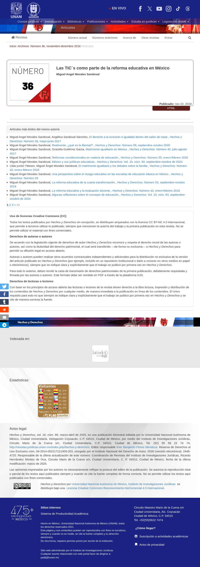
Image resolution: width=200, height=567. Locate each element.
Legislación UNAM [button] (175, 21)
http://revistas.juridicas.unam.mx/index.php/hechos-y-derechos (50, 447)
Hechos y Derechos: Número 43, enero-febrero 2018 (146, 190)
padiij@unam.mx (50, 557)
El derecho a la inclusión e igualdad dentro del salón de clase (128, 137)
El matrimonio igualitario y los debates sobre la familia (113, 165)
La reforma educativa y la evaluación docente (81, 190)
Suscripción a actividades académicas (161, 536)
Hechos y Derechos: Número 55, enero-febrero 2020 (154, 157)
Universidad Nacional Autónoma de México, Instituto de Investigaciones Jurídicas (123, 484)
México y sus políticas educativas (73, 161)
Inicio (13, 46)
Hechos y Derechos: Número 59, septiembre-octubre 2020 (132, 145)
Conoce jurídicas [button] (30, 21)
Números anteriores (105, 37)
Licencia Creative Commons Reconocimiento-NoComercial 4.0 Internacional (115, 488)
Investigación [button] (54, 21)
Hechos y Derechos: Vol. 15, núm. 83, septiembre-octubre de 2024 (139, 161)
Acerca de (129, 37)
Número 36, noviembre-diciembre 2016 (56, 46)
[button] (19, 37)
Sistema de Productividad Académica (64, 513)
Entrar (168, 37)
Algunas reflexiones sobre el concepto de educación (85, 194)
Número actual (77, 37)
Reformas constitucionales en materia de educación (85, 157)
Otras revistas (150, 37)
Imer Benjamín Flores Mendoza (136, 447)
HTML (171, 108)
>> (18, 204)
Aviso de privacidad (149, 544)
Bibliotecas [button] (76, 21)
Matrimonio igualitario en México (107, 149)
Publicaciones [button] (97, 21)
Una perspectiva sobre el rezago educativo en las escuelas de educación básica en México (110, 174)
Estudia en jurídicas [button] (145, 21)
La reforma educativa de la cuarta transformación (84, 182)
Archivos (24, 46)
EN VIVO (117, 8)
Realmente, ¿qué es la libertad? (73, 145)
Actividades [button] (119, 21)
